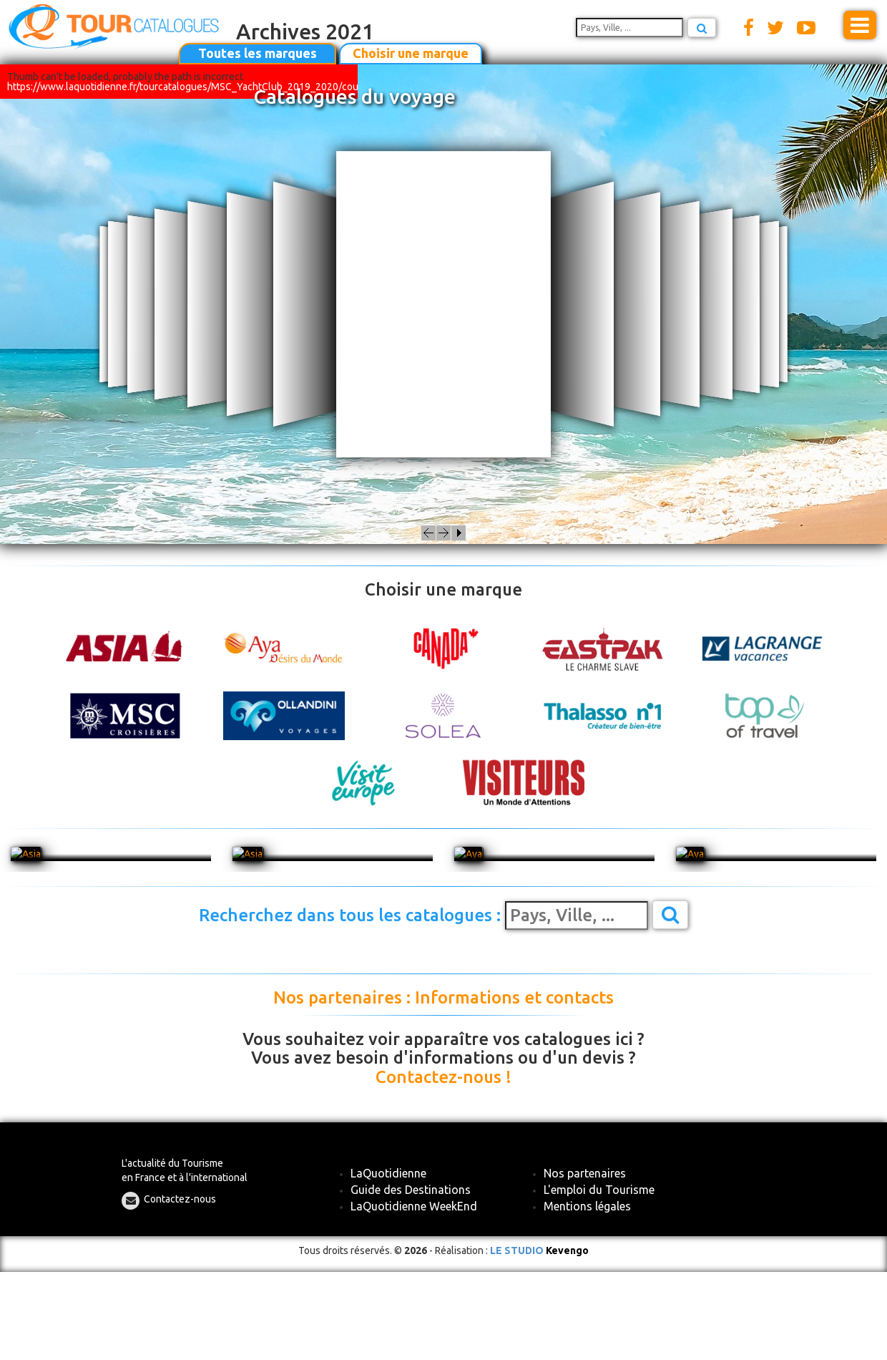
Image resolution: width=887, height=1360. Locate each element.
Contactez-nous (180, 1199)
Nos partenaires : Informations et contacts (443, 998)
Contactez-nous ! (443, 1077)
